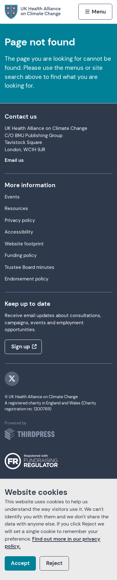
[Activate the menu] (95, 11)
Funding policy (21, 255)
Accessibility (19, 232)
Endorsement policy (26, 279)
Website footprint (24, 244)
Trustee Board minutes (29, 267)
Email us (14, 160)
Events (12, 197)
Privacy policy (20, 220)
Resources (16, 208)
